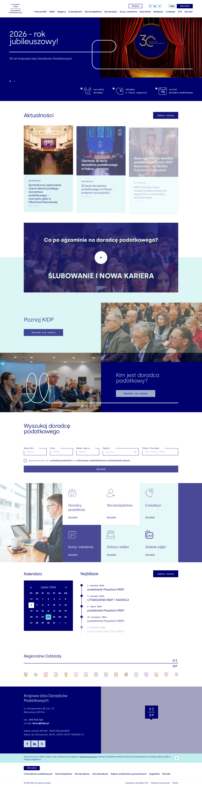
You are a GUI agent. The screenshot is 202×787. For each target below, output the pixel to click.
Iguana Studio (44, 783)
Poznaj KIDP (40, 11)
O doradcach (75, 11)
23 (48, 617)
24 (54, 617)
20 (31, 617)
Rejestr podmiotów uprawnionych (129, 774)
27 (31, 623)
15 (43, 611)
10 (54, 605)
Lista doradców (100, 774)
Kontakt (189, 11)
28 (37, 623)
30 (37, 599)
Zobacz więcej (165, 119)
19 (65, 611)
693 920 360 (36, 723)
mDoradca (185, 6)
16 (48, 611)
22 (42, 617)
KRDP (52, 11)
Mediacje (158, 11)
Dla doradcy (110, 11)
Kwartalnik (145, 11)
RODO (175, 783)
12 (65, 605)
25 (59, 617)
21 (37, 617)
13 (31, 611)
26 (65, 617)
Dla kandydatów (93, 11)
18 (60, 611)
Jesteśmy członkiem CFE (136, 783)
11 (60, 605)
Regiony (61, 11)
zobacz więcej (165, 574)
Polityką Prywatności (88, 757)
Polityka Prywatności (160, 783)
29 (31, 599)
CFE (180, 11)
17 (54, 611)
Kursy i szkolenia (128, 11)
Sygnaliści (154, 774)
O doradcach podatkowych (38, 774)
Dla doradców (82, 774)
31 (54, 623)
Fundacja (170, 11)
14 (37, 611)
